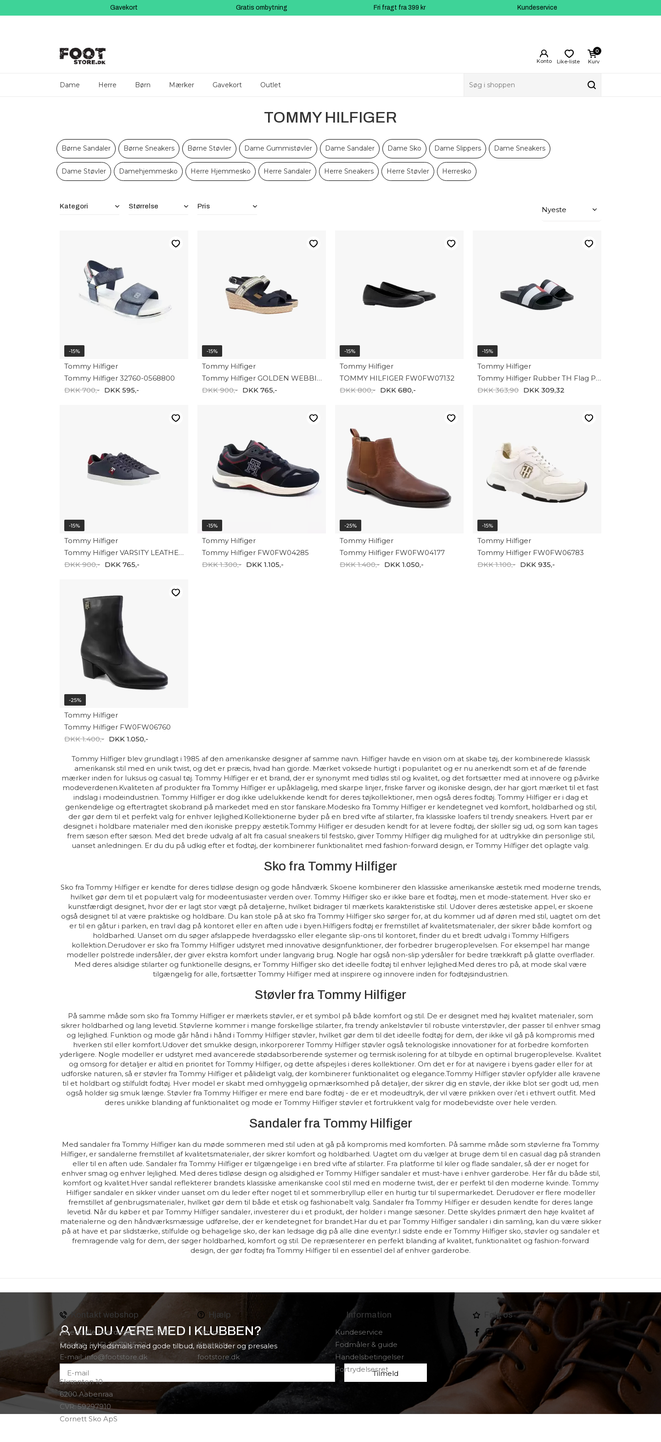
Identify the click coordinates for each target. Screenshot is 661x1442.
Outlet (270, 85)
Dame (70, 85)
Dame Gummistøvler (278, 148)
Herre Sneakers (349, 171)
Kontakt (211, 1343)
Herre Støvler (408, 171)
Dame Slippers (457, 148)
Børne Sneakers (148, 148)
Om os (208, 1330)
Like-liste (176, 242)
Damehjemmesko (148, 171)
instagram (490, 1331)
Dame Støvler (84, 171)
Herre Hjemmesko (220, 171)
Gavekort (124, 7)
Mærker (181, 85)
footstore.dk (218, 1355)
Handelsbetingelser (369, 1355)
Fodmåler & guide (366, 1343)
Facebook (477, 1331)
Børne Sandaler (86, 148)
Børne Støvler (209, 148)
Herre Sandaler (287, 171)
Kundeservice (537, 7)
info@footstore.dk (116, 1355)
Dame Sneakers (519, 148)
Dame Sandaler (350, 148)
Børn (143, 85)
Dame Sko (404, 148)
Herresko (456, 171)
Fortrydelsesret (361, 1367)
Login (543, 53)
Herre (107, 85)
